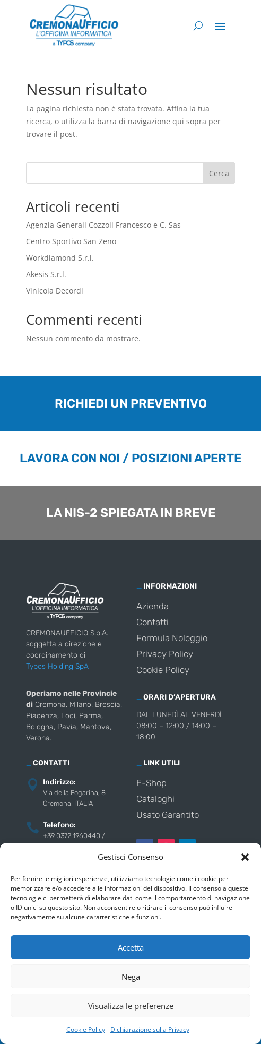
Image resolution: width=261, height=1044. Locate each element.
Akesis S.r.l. (46, 274)
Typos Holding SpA (57, 666)
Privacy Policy (164, 654)
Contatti (152, 622)
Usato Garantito (167, 815)
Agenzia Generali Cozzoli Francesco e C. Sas (103, 225)
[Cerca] (198, 25)
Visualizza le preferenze (130, 1005)
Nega (130, 976)
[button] (245, 857)
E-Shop (151, 783)
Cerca (219, 173)
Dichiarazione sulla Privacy (149, 1029)
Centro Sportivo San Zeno (71, 241)
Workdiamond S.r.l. (60, 258)
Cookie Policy (85, 1029)
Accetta (131, 947)
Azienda (152, 606)
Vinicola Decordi (54, 291)
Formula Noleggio (171, 638)
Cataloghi (155, 799)
